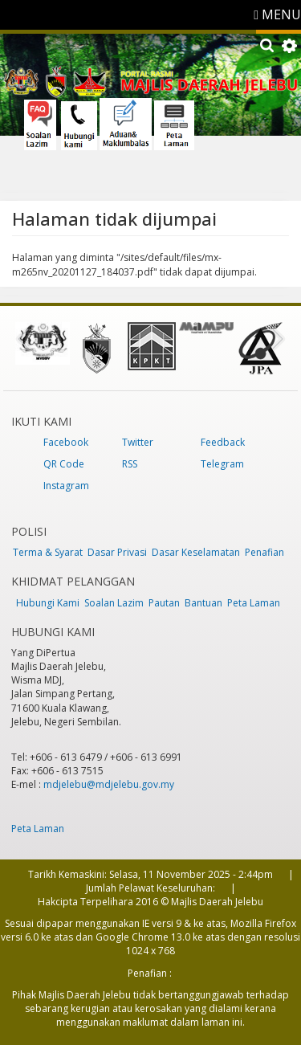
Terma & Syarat (48, 552)
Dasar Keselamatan (196, 552)
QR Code (63, 464)
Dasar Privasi (117, 552)
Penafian (264, 552)
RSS (129, 464)
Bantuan (203, 603)
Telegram (222, 464)
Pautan (164, 603)
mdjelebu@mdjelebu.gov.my (108, 784)
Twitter (137, 442)
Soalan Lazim (114, 603)
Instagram (66, 485)
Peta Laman (253, 603)
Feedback (223, 442)
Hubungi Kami (47, 603)
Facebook (65, 442)
